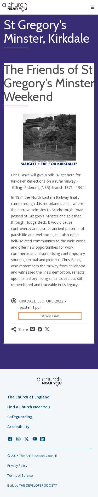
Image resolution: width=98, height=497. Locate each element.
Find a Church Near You (28, 406)
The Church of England (28, 397)
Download (50, 316)
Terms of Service (20, 475)
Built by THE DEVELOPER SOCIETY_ (32, 485)
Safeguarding (19, 416)
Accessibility (18, 426)
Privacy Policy (17, 465)
